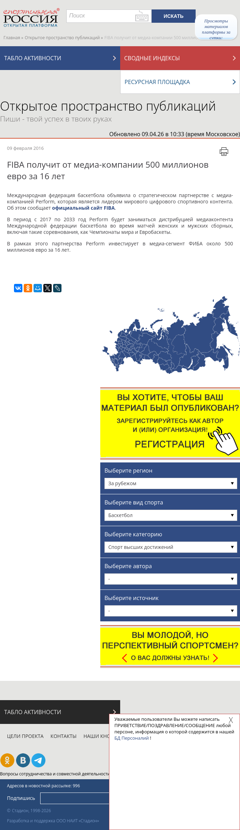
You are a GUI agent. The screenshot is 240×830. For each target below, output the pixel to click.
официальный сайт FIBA (83, 207)
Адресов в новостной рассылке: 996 (43, 786)
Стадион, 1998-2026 (31, 810)
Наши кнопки (102, 736)
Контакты (64, 736)
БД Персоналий (132, 738)
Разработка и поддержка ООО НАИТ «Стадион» (53, 820)
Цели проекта (25, 736)
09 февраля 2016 (25, 148)
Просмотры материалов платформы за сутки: (216, 29)
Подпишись (21, 798)
